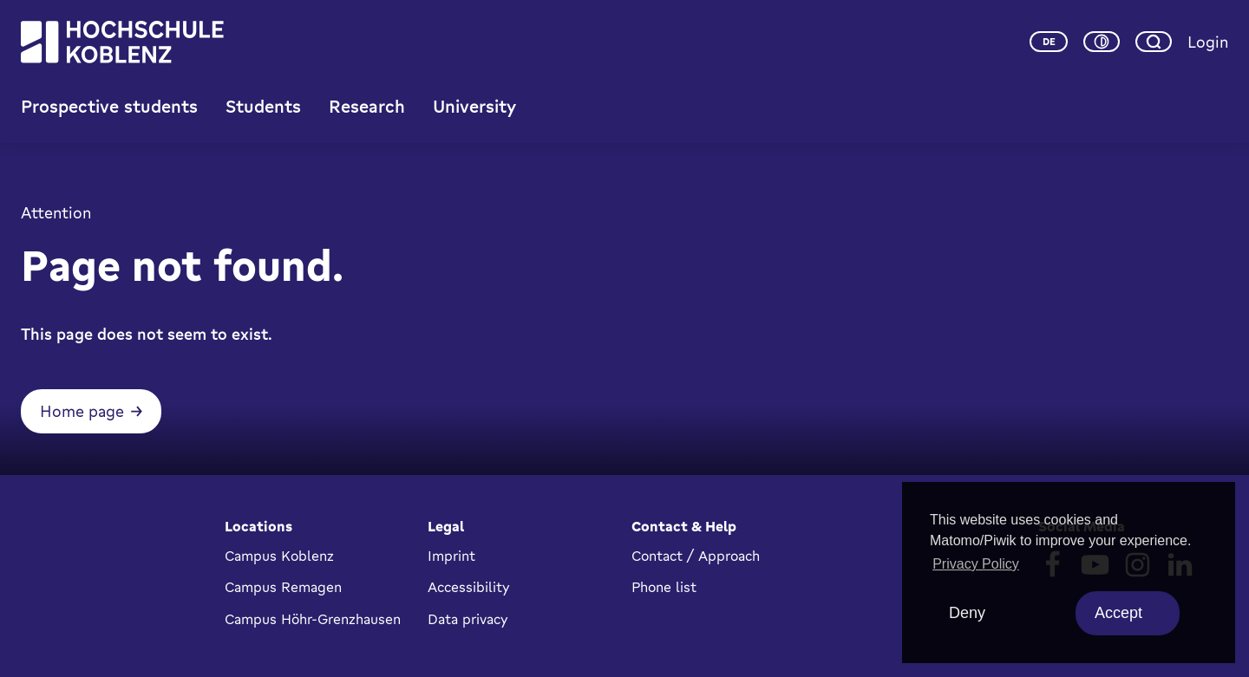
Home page (82, 410)
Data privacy (468, 618)
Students (263, 106)
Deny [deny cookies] (967, 613)
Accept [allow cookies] (1118, 613)
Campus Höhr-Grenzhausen (313, 618)
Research (367, 106)
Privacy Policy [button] (975, 564)
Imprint (451, 555)
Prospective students (109, 106)
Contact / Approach (695, 555)
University (474, 106)
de (1049, 42)
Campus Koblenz (279, 555)
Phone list (663, 586)
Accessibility (469, 586)
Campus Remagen (283, 586)
